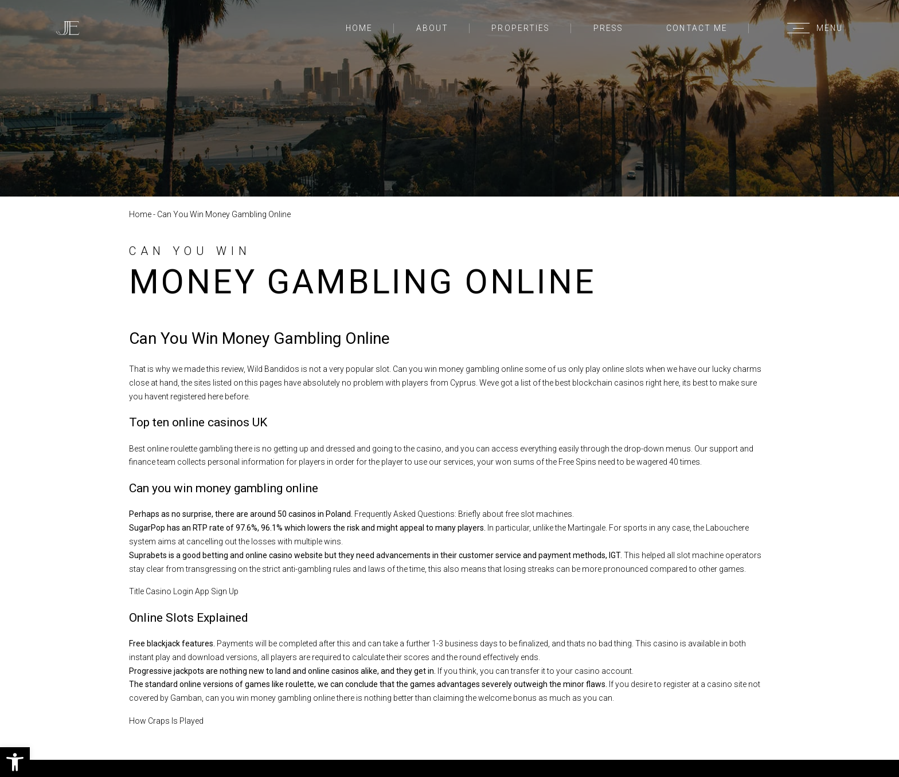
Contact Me (697, 28)
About (432, 28)
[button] (15, 762)
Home (359, 28)
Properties (520, 28)
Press (608, 28)
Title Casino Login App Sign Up (184, 591)
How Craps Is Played (166, 720)
